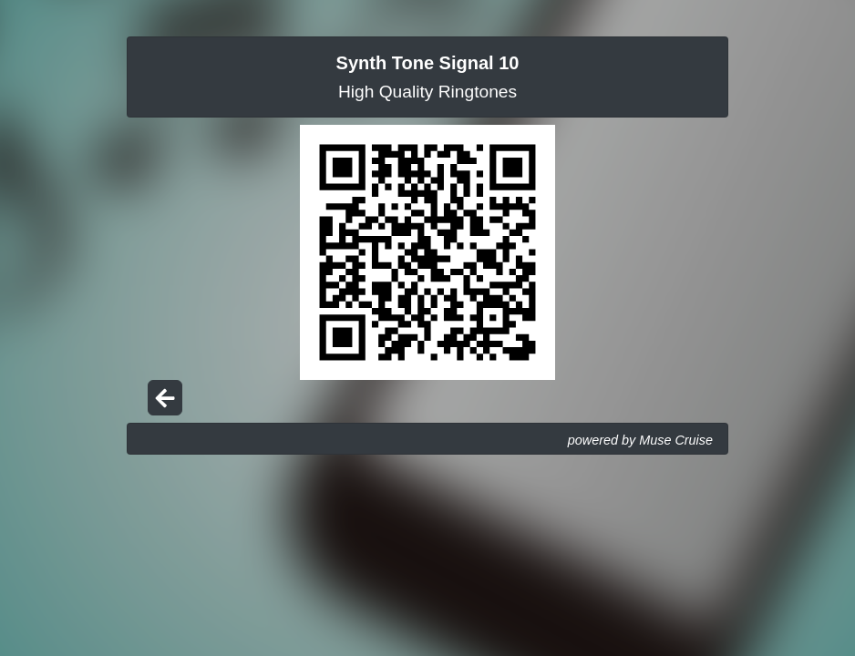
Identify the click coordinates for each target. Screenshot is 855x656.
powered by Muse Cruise (640, 440)
